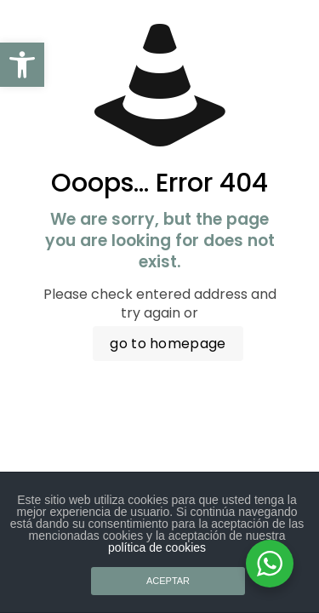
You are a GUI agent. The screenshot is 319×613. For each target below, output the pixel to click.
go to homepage (167, 343)
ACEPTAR (168, 581)
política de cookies (157, 547)
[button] (22, 65)
